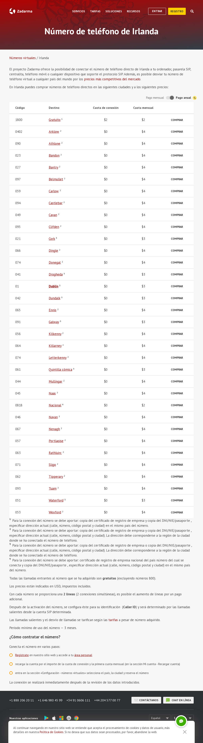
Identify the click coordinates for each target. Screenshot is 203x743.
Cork (52, 238)
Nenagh (54, 429)
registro (176, 11)
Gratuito (54, 120)
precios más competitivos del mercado (112, 79)
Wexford (55, 512)
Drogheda (56, 274)
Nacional (55, 405)
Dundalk (54, 298)
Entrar (157, 11)
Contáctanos (146, 700)
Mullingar (55, 381)
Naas (52, 393)
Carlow (54, 191)
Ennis (52, 310)
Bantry (53, 167)
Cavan (53, 215)
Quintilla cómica (60, 369)
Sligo (52, 464)
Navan (53, 417)
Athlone (54, 143)
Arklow (54, 131)
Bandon (54, 155)
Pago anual (186, 98)
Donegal (55, 262)
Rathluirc (55, 453)
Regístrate (22, 655)
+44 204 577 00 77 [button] (107, 700)
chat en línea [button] (178, 700)
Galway (54, 322)
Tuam (52, 488)
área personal (83, 655)
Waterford (56, 500)
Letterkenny (57, 357)
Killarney (55, 346)
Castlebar (55, 203)
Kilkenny (55, 334)
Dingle (53, 250)
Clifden (54, 227)
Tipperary (56, 476)
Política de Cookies (51, 732)
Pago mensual (155, 98)
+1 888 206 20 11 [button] (21, 700)
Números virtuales (22, 58)
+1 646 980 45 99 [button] (50, 700)
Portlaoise (56, 441)
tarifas (113, 620)
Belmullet (56, 179)
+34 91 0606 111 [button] (78, 700)
